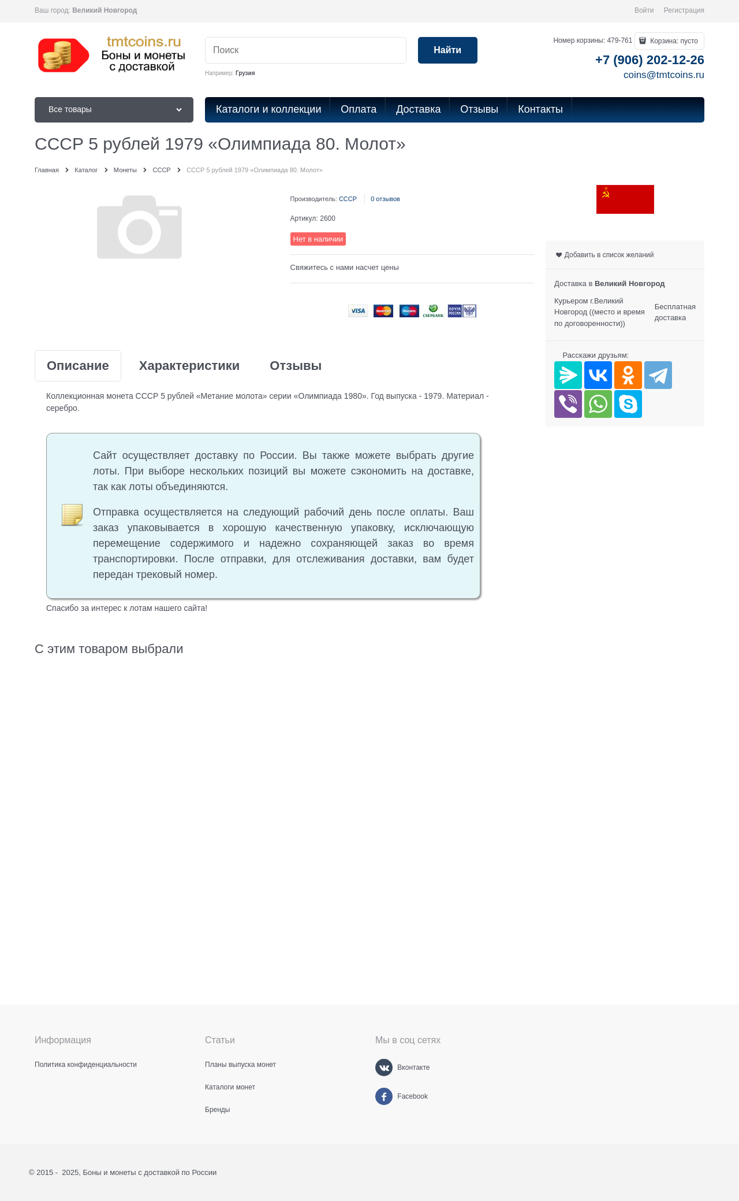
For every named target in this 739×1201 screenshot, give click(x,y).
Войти (644, 10)
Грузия (245, 73)
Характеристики (189, 365)
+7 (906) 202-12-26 (649, 60)
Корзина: (673, 41)
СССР (348, 198)
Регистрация (684, 10)
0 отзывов (385, 198)
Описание (78, 365)
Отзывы (296, 365)
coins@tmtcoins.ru (664, 74)
